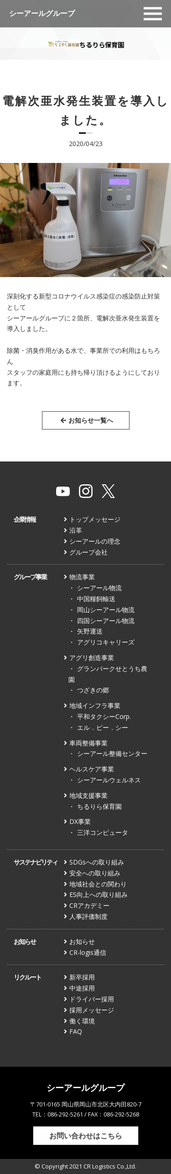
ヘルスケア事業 (91, 769)
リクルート (27, 977)
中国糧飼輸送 (96, 598)
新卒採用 (82, 977)
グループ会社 (88, 552)
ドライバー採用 (91, 999)
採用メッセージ (91, 1010)
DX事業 (80, 821)
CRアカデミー (89, 905)
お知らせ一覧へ (87, 420)
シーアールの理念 (94, 541)
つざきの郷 (93, 690)
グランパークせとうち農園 (107, 674)
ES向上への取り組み (98, 894)
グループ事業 (30, 576)
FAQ (75, 1031)
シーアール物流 (99, 587)
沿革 (75, 530)
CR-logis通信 (87, 952)
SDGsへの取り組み (96, 862)
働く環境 (82, 1021)
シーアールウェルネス (109, 780)
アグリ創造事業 (91, 657)
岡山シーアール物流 (106, 609)
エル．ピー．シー (102, 727)
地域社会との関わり (98, 884)
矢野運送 (90, 631)
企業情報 (25, 519)
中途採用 (82, 988)
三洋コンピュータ (102, 832)
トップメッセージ (94, 519)
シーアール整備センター (112, 753)
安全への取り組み (94, 873)
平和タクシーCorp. (104, 716)
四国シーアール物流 (106, 620)
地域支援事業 (88, 795)
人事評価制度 (88, 916)
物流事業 (82, 576)
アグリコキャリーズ (106, 642)
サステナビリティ (35, 862)
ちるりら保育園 (99, 806)
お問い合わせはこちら (85, 1135)
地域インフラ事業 (94, 705)
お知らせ (25, 941)
